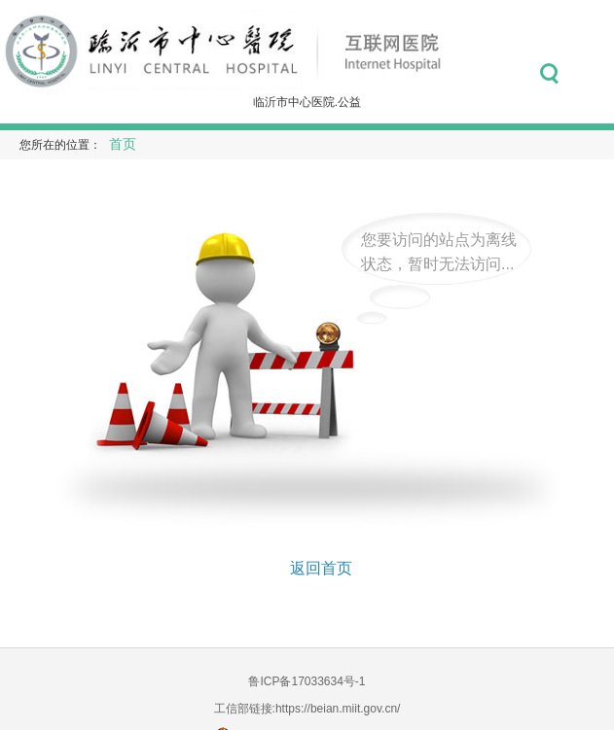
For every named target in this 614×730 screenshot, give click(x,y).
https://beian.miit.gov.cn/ (338, 708)
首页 (122, 144)
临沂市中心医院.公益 (307, 102)
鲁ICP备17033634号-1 (306, 681)
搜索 (549, 73)
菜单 (592, 73)
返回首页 (321, 568)
